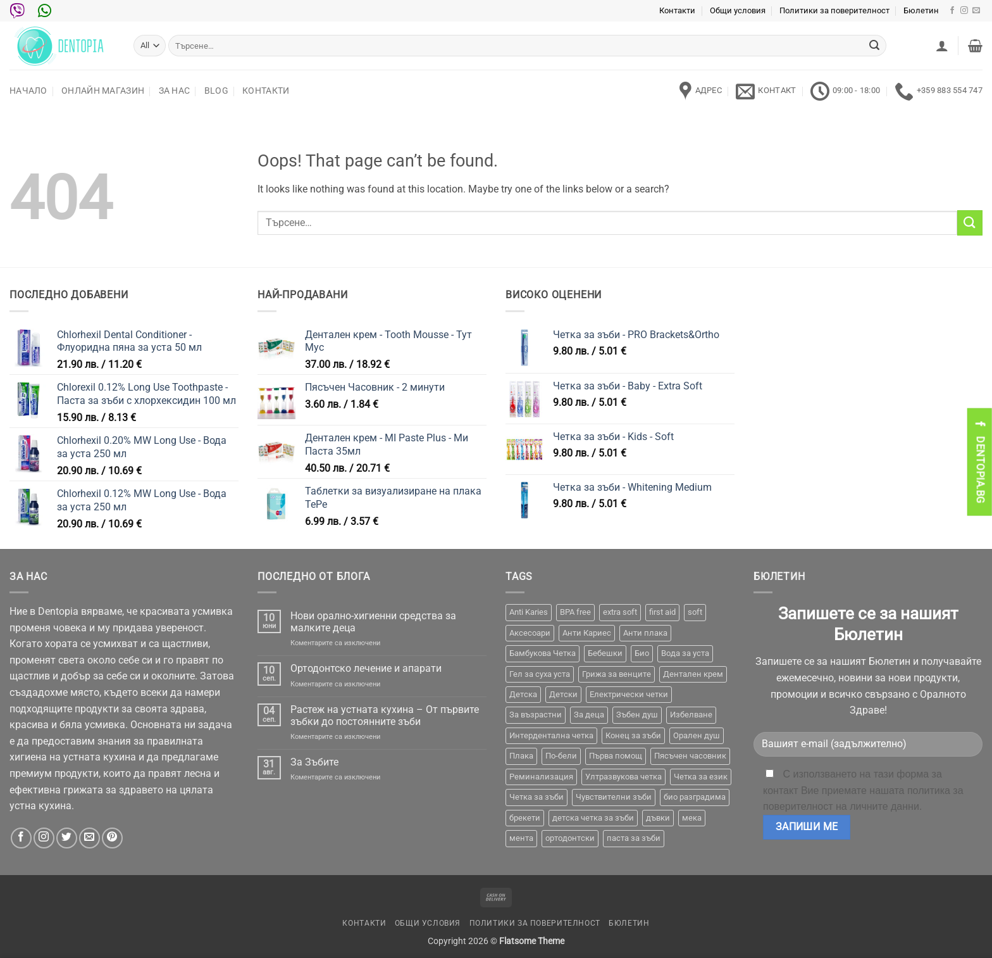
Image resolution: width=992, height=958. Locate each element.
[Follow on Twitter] (66, 838)
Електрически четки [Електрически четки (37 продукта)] (629, 694)
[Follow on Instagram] (964, 10)
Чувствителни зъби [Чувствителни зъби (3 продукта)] (614, 797)
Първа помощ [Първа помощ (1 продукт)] (615, 755)
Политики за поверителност (834, 10)
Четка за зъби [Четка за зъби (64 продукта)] (536, 797)
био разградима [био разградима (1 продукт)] (695, 797)
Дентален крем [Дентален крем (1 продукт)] (693, 674)
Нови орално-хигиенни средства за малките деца (373, 622)
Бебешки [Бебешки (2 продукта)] (605, 653)
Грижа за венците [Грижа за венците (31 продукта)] (616, 674)
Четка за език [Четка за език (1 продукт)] (701, 776)
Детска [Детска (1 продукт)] (523, 694)
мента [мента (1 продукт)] (521, 838)
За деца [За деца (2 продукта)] (589, 714)
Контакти (677, 10)
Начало (28, 90)
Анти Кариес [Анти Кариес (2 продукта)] (586, 633)
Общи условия (738, 10)
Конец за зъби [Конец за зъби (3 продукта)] (633, 735)
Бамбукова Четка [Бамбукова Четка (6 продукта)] (542, 653)
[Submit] (874, 45)
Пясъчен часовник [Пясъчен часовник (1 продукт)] (690, 755)
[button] (942, 46)
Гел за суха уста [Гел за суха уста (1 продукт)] (539, 674)
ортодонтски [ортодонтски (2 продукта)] (570, 838)
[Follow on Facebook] (952, 10)
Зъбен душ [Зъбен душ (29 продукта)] (637, 714)
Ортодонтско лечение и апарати (366, 668)
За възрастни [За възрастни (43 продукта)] (535, 714)
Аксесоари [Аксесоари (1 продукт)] (529, 633)
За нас (174, 90)
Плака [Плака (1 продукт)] (521, 755)
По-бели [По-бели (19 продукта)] (561, 755)
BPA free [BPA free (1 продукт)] (575, 612)
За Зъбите (314, 762)
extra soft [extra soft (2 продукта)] (620, 612)
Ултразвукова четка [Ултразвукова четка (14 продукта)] (623, 776)
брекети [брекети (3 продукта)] (524, 817)
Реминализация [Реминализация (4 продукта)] (541, 776)
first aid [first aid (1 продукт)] (662, 612)
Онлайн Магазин (102, 90)
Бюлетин (921, 10)
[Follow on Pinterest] (112, 838)
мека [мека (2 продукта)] (692, 817)
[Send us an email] (976, 10)
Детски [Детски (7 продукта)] (563, 694)
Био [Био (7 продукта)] (642, 653)
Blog (216, 90)
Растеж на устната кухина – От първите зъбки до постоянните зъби (384, 715)
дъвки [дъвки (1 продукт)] (658, 817)
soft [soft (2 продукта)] (695, 612)
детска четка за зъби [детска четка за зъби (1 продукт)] (593, 817)
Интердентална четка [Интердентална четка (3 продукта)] (551, 735)
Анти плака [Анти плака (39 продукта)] (645, 633)
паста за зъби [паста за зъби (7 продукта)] (633, 838)
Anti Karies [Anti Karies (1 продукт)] (528, 612)
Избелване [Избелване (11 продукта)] (691, 714)
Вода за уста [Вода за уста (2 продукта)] (685, 653)
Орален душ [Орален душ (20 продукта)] (696, 735)
